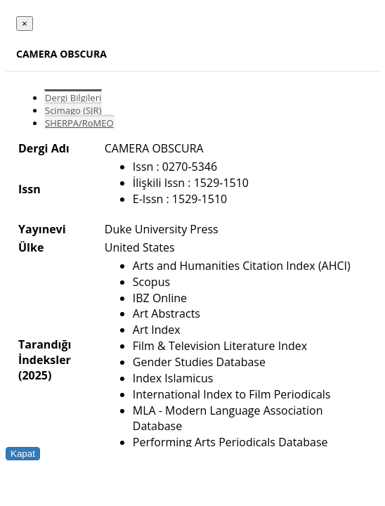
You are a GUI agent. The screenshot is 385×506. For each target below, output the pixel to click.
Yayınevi (42, 229)
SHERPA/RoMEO (79, 123)
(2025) (34, 375)
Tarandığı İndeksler (44, 352)
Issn (29, 189)
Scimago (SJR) (73, 110)
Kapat (23, 453)
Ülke (31, 247)
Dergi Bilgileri (73, 97)
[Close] (24, 23)
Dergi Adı (44, 148)
